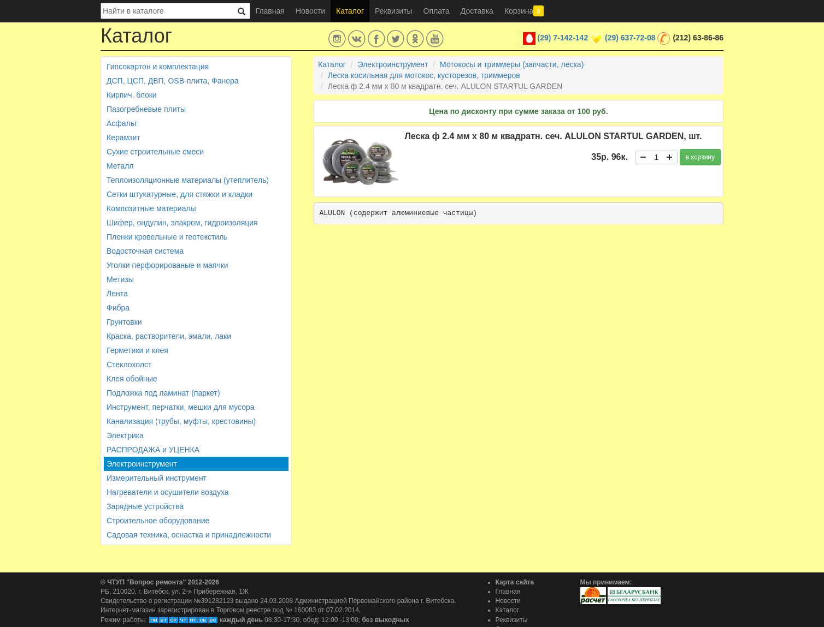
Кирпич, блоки (132, 95)
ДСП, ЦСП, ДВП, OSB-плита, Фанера (173, 80)
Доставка (477, 11)
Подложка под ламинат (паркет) (163, 393)
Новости (310, 11)
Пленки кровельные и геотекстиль (167, 236)
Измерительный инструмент (157, 478)
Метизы (120, 279)
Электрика (125, 435)
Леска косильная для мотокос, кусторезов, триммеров (424, 75)
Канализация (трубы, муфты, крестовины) (181, 421)
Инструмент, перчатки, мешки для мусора (181, 407)
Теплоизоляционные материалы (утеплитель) (188, 180)
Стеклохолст (129, 364)
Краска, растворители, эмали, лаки (169, 336)
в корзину (700, 157)
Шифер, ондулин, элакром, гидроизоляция (182, 222)
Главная (270, 11)
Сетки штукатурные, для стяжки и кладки (179, 194)
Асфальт (122, 123)
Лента (117, 293)
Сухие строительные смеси (155, 151)
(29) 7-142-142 (563, 37)
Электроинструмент (142, 463)
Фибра (118, 307)
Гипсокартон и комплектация (158, 66)
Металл (120, 166)
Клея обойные (132, 378)
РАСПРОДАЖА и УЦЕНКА (153, 449)
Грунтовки (124, 322)
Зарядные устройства (145, 506)
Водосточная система (145, 251)
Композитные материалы (151, 208)
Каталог (350, 11)
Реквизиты (394, 11)
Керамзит (123, 137)
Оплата (436, 11)
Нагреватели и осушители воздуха (168, 492)
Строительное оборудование (158, 520)
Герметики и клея (137, 350)
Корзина (524, 10)
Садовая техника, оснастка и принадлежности (189, 534)
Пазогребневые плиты (146, 109)
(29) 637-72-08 (630, 37)
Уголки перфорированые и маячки (167, 265)
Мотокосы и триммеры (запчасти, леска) (512, 64)
